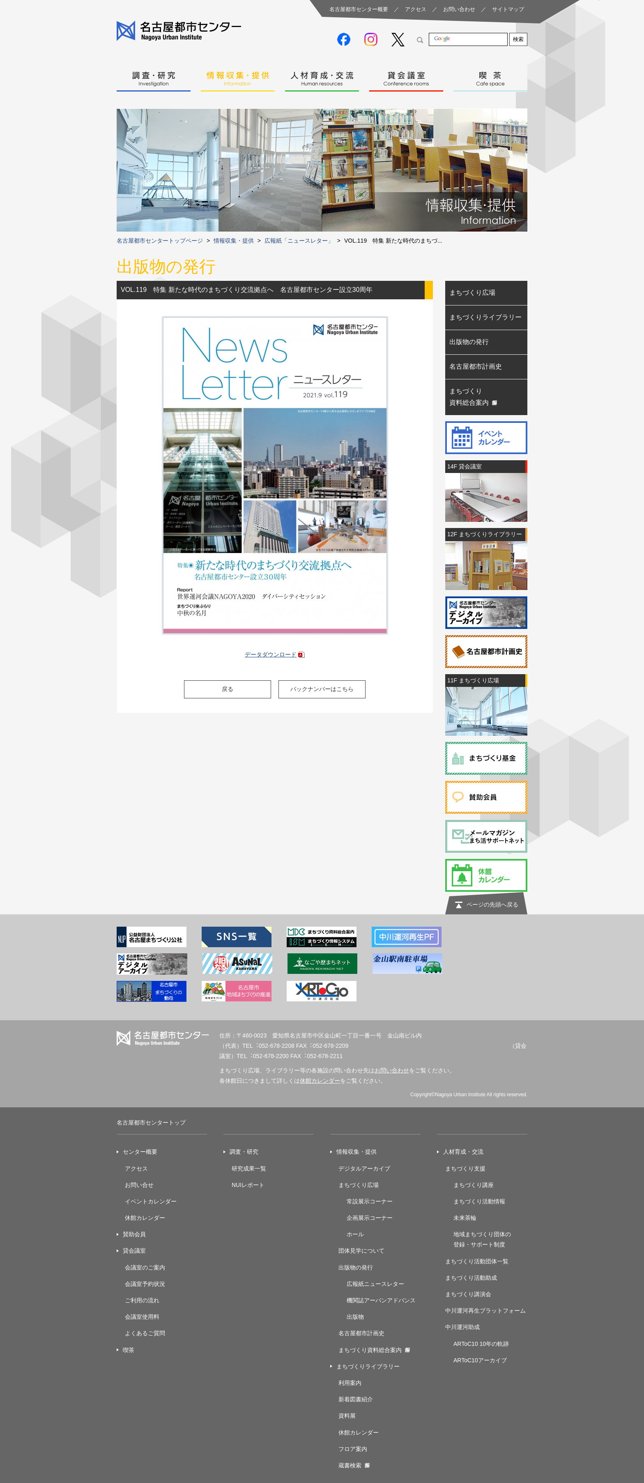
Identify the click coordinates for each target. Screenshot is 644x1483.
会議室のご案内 (145, 1267)
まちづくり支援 (465, 1168)
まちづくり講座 (473, 1185)
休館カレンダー (320, 1080)
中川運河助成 (462, 1327)
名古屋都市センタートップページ (160, 240)
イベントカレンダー (151, 1201)
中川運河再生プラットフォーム (485, 1310)
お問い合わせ (459, 9)
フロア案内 (352, 1449)
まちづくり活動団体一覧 (476, 1261)
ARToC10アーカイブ (480, 1360)
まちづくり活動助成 (471, 1277)
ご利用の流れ (142, 1300)
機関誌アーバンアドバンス (381, 1300)
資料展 (347, 1415)
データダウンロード (271, 654)
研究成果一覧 (249, 1168)
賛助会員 (134, 1234)
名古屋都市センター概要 (358, 9)
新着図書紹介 (355, 1399)
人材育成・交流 (322, 76)
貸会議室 (406, 76)
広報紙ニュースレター (375, 1284)
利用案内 (349, 1383)
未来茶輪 (464, 1217)
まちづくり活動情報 (479, 1201)
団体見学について (361, 1250)
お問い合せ (139, 1185)
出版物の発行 (469, 341)
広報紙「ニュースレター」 (299, 240)
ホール (355, 1234)
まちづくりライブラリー (485, 317)
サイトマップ (508, 9)
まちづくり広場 (472, 292)
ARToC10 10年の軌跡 (481, 1344)
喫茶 (490, 76)
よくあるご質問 (145, 1333)
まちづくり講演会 (468, 1294)
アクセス (415, 9)
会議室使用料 (142, 1316)
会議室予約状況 (145, 1284)
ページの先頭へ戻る (492, 904)
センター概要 (140, 1151)
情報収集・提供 (238, 76)
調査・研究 (154, 76)
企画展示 (358, 1217)
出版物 (355, 1316)
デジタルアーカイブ (364, 1168)
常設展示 (358, 1201)
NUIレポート (248, 1185)
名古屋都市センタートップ (151, 1122)
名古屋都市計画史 (475, 366)
